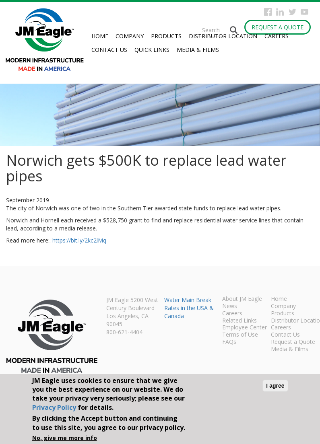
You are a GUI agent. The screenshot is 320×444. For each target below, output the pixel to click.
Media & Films (198, 49)
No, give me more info (64, 438)
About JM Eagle (242, 299)
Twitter (292, 12)
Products (166, 36)
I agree (275, 385)
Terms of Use (240, 335)
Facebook (268, 12)
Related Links (239, 321)
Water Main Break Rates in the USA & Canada (189, 308)
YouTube (304, 12)
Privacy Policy (54, 407)
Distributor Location (223, 36)
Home (99, 36)
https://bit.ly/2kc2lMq (79, 240)
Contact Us (109, 49)
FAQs (229, 342)
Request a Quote (277, 27)
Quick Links (151, 49)
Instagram (280, 12)
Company (130, 36)
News (229, 306)
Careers (276, 36)
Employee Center (244, 328)
